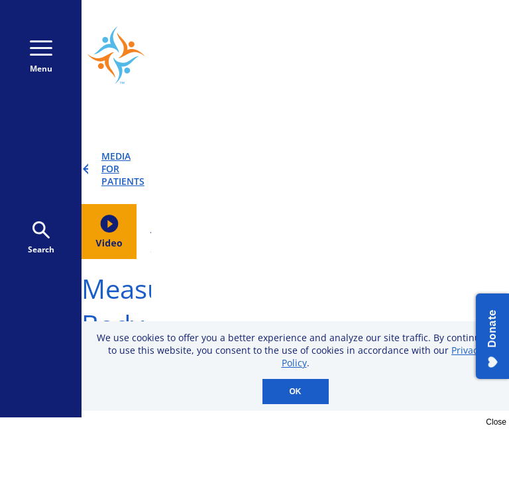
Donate (442, 59)
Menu (41, 57)
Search (41, 238)
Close (496, 422)
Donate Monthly (340, 59)
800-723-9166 (439, 31)
